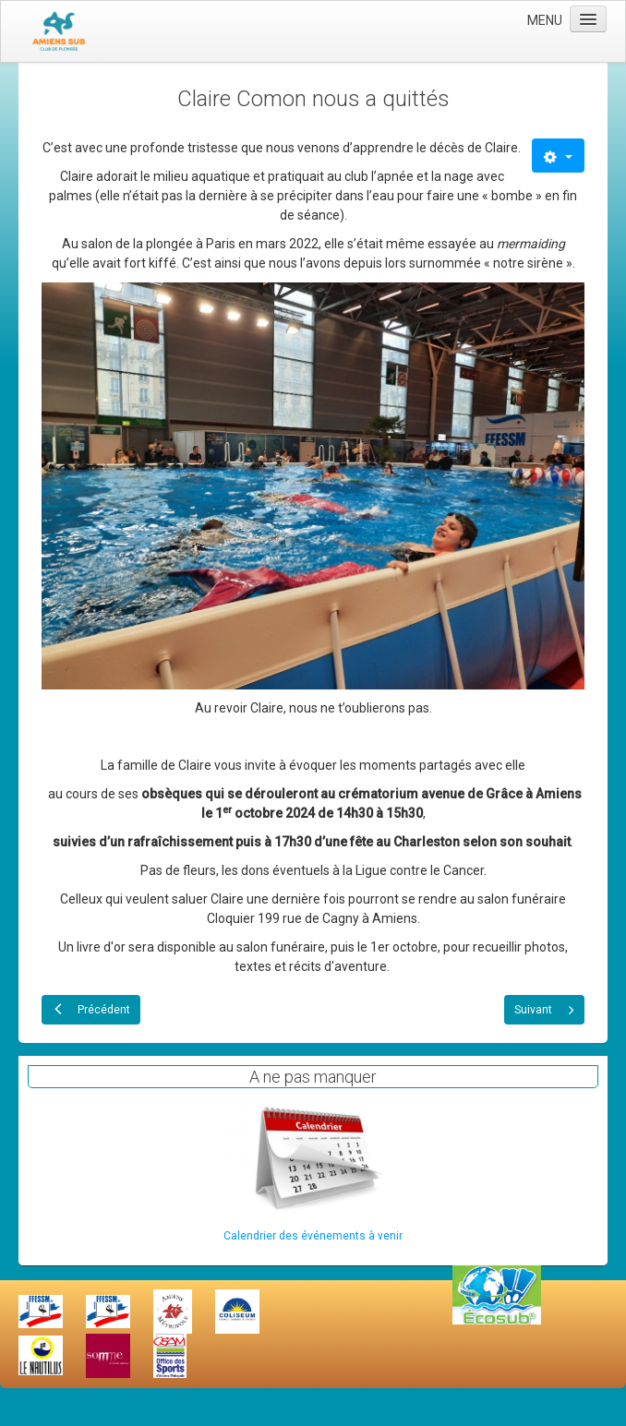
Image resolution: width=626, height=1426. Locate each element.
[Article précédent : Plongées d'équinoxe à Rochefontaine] (91, 1010)
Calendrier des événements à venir (313, 1235)
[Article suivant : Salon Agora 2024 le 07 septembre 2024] (544, 1010)
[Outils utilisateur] (558, 155)
